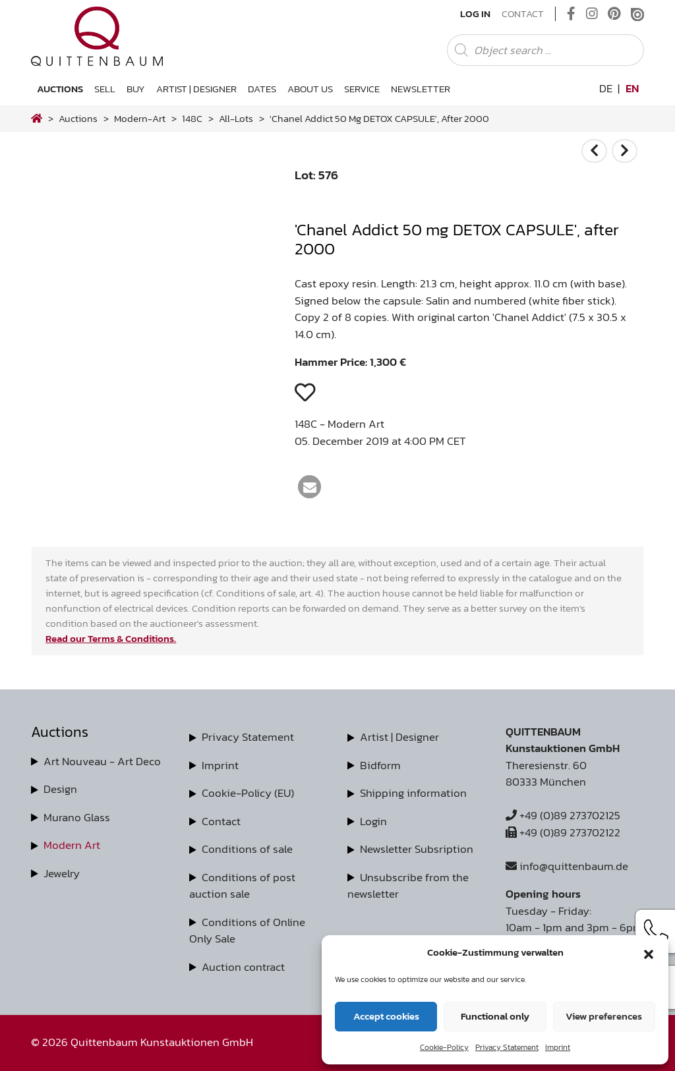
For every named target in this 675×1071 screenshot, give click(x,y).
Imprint (557, 1047)
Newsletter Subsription (416, 848)
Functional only (495, 1016)
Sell (104, 88)
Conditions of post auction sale (242, 886)
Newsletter (420, 88)
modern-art (139, 118)
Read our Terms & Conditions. (110, 638)
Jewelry (62, 873)
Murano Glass (77, 817)
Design (60, 788)
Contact (523, 14)
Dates (262, 88)
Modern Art (72, 845)
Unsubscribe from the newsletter (408, 886)
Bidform (380, 765)
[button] (648, 952)
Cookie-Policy (444, 1047)
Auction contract (243, 966)
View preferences (604, 1016)
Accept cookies (386, 1016)
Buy (136, 88)
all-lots (236, 118)
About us (310, 88)
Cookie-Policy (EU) (248, 792)
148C (192, 118)
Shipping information (413, 792)
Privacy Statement (507, 1047)
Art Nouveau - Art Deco (102, 761)
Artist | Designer (196, 88)
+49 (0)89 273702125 (563, 815)
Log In (475, 14)
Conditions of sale (247, 848)
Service (362, 88)
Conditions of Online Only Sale (247, 930)
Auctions (60, 88)
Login (373, 821)
